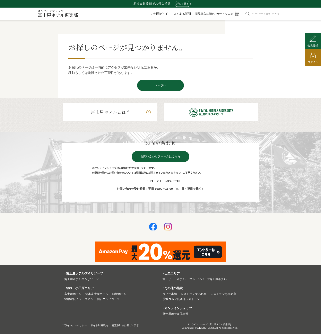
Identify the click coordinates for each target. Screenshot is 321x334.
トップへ (160, 85)
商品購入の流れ (205, 13)
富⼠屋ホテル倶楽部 (175, 313)
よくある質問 (182, 13)
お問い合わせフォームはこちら (160, 156)
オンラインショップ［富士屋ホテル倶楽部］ (209, 324)
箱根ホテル (119, 294)
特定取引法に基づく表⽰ (134, 325)
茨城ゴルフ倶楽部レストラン (181, 299)
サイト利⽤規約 (105, 325)
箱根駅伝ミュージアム (78, 299)
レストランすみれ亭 (194, 294)
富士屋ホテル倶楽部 (58, 13)
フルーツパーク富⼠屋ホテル (208, 279)
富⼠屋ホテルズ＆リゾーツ (81, 279)
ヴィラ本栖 (170, 294)
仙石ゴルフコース (108, 299)
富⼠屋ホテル (72, 294)
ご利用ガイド (159, 13)
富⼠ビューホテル (174, 279)
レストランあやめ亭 (223, 294)
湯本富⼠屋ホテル (96, 294)
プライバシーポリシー (76, 325)
